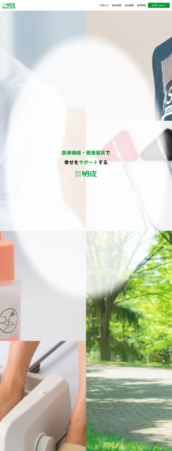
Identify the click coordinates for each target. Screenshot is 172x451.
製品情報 (116, 5)
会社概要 (129, 5)
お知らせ (104, 5)
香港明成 (141, 5)
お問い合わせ (159, 5)
